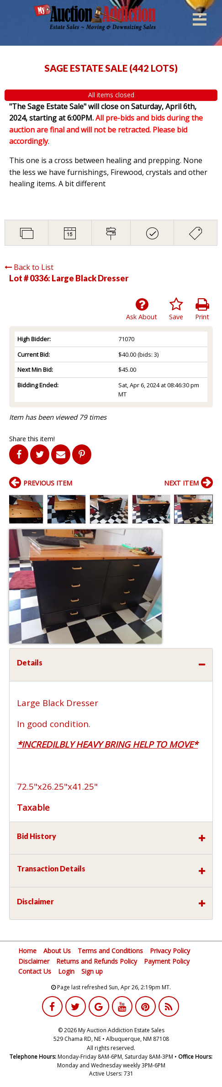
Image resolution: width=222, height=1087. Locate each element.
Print (202, 309)
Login (66, 971)
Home (27, 950)
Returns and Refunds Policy (96, 961)
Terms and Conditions (110, 950)
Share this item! (32, 438)
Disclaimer (33, 961)
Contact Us (34, 971)
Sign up (92, 971)
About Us (57, 950)
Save (176, 309)
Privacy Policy (170, 950)
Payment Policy (167, 961)
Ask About (141, 309)
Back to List (29, 267)
